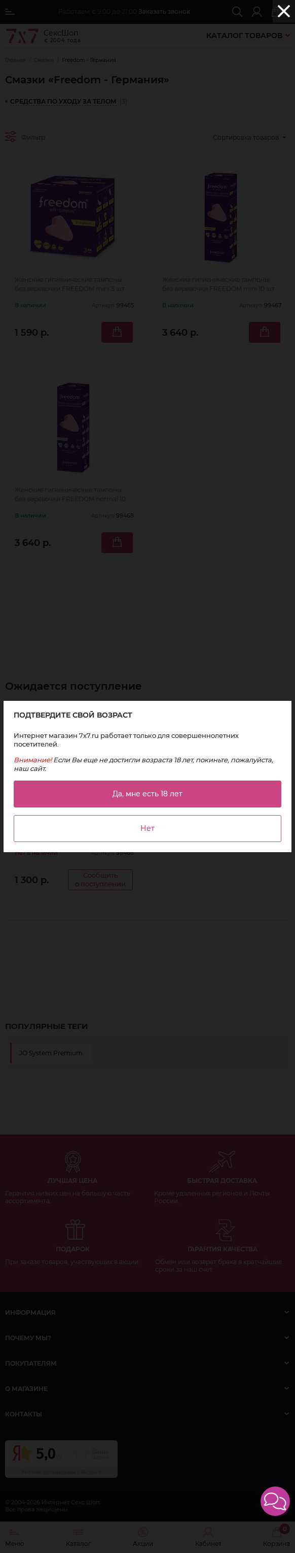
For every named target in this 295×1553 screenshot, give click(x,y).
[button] (275, 1501)
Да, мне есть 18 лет (147, 793)
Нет (147, 828)
